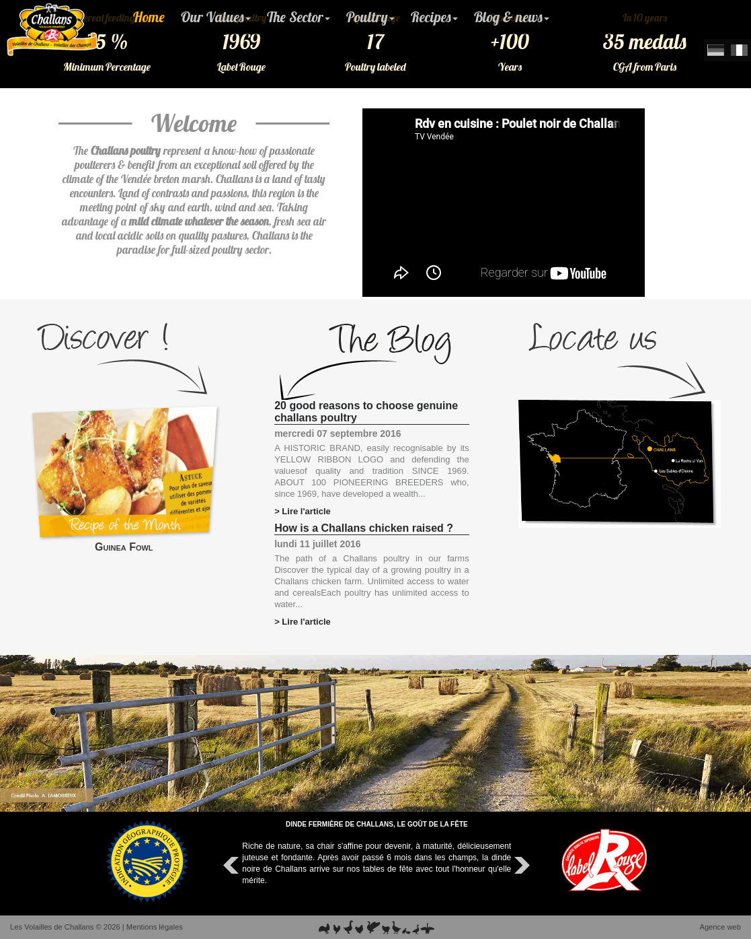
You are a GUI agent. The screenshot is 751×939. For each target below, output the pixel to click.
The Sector (298, 17)
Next (520, 865)
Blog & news (511, 17)
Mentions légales (154, 927)
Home (149, 17)
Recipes (434, 17)
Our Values (216, 17)
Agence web (720, 927)
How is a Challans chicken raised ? (363, 528)
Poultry (370, 17)
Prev (232, 865)
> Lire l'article (302, 511)
